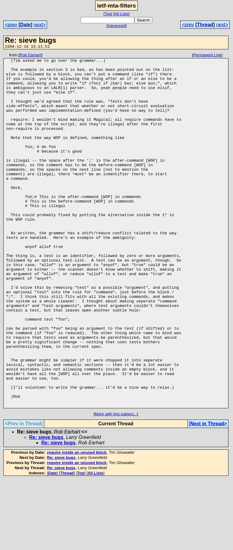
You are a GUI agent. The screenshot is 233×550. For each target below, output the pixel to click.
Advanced (116, 25)
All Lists (121, 14)
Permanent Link (207, 56)
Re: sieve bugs (46, 508)
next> (40, 24)
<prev (11, 24)
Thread (205, 24)
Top (108, 14)
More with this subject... (116, 484)
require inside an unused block (76, 523)
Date (25, 24)
